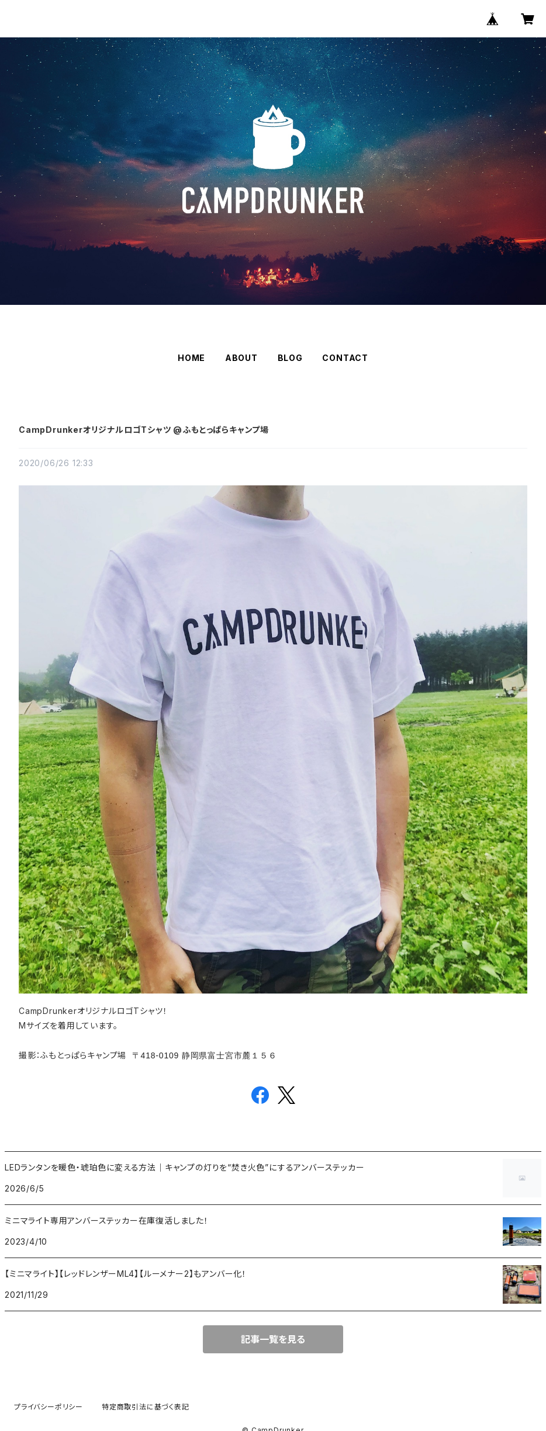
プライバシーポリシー (48, 1406)
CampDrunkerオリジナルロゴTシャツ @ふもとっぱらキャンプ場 (144, 430)
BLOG (290, 358)
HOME (191, 358)
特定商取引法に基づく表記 (145, 1406)
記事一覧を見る (273, 1339)
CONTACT (345, 358)
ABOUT (241, 358)
